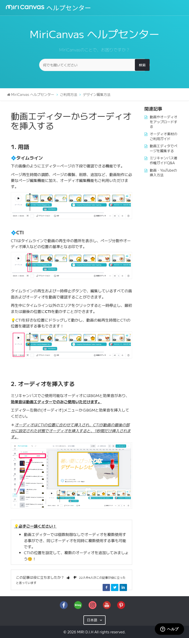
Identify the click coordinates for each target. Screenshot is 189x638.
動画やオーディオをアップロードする (163, 121)
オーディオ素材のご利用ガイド (163, 136)
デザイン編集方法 (96, 94)
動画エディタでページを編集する (163, 148)
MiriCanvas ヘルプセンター (32, 94)
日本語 (92, 619)
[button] (68, 577)
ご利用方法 (68, 94)
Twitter (114, 587)
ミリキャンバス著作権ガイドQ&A (163, 160)
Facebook (106, 587)
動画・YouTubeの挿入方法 (163, 173)
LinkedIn (123, 587)
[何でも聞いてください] (94, 65)
